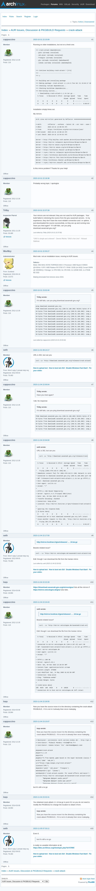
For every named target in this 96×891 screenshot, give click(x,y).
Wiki (61, 4)
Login (36, 17)
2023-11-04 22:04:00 (41, 440)
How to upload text (40, 368)
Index (5, 17)
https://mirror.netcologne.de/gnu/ (47, 590)
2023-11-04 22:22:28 (41, 582)
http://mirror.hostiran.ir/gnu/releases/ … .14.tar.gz (57, 542)
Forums (54, 4)
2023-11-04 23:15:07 (41, 721)
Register (27, 17)
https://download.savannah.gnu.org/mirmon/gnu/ (53, 587)
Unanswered (89, 22)
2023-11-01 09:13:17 (41, 350)
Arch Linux (13, 4)
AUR (82, 4)
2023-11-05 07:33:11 (41, 828)
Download (90, 4)
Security (75, 4)
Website (8, 237)
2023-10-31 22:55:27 (41, 251)
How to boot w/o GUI (57, 368)
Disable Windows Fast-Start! (77, 368)
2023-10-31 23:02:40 (41, 290)
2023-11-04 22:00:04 (41, 384)
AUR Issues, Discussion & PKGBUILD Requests (38, 30)
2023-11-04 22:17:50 (41, 535)
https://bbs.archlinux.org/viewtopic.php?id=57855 (53, 848)
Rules (11, 17)
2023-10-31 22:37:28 (41, 210)
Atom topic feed (88, 879)
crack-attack (75, 30)
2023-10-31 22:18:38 (41, 178)
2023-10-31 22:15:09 (41, 39)
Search (19, 17)
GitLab (67, 4)
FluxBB (91, 882)
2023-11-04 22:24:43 (41, 602)
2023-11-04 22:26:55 (41, 701)
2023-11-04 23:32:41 (41, 797)
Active (80, 22)
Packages (45, 4)
